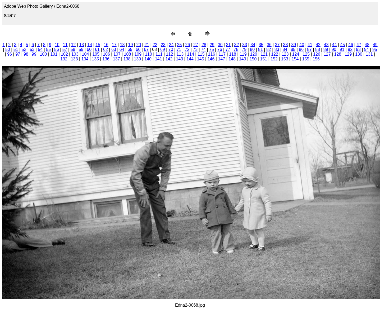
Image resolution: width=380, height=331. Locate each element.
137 (116, 59)
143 (179, 59)
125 (306, 54)
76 (219, 49)
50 (7, 49)
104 (85, 54)
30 (220, 44)
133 (74, 59)
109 (137, 54)
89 (325, 49)
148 (232, 59)
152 (274, 59)
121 (264, 54)
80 (252, 49)
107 (117, 54)
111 (159, 54)
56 (56, 49)
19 (130, 44)
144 (190, 59)
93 (358, 49)
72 (187, 49)
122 (274, 54)
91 (342, 49)
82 (268, 49)
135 (95, 59)
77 (228, 49)
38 (285, 44)
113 (180, 54)
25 (179, 44)
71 (179, 49)
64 (122, 49)
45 (342, 44)
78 (236, 49)
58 (73, 49)
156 (316, 59)
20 (138, 44)
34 (252, 44)
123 (285, 54)
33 (244, 44)
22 (155, 44)
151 (263, 59)
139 (137, 59)
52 (24, 49)
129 (348, 54)
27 (195, 44)
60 (89, 49)
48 (367, 44)
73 (195, 49)
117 (222, 54)
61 (97, 49)
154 (295, 59)
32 (236, 44)
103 (75, 54)
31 (228, 44)
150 (253, 59)
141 (158, 59)
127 (327, 54)
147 (221, 59)
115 (201, 54)
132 (63, 59)
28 (204, 44)
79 (244, 49)
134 (85, 59)
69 (162, 49)
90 (334, 49)
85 (293, 49)
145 (200, 59)
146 (211, 59)
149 (242, 59)
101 (53, 54)
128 (337, 54)
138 (127, 59)
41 (310, 44)
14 (89, 44)
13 (81, 44)
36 (269, 44)
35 (261, 44)
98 (26, 54)
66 (138, 49)
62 (105, 49)
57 (64, 49)
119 (243, 54)
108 (127, 54)
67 (146, 49)
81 (260, 49)
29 (212, 44)
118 (232, 54)
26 (187, 44)
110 (148, 54)
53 (32, 49)
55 (48, 49)
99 (34, 54)
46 (350, 44)
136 (105, 59)
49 (375, 44)
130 (358, 54)
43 (326, 44)
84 (285, 49)
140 (148, 59)
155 (305, 59)
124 (295, 54)
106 (106, 54)
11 (65, 44)
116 (211, 54)
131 (369, 54)
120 (253, 54)
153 (284, 59)
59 (81, 49)
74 (203, 49)
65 (130, 49)
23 (163, 44)
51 (15, 49)
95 (374, 49)
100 (43, 54)
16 (106, 44)
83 (276, 49)
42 (318, 44)
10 (57, 44)
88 (317, 49)
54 (40, 49)
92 (350, 49)
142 (169, 59)
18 (122, 44)
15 (97, 44)
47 (358, 44)
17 (114, 44)
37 (277, 44)
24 (171, 44)
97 (17, 54)
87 (309, 49)
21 (146, 44)
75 (211, 49)
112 (169, 54)
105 (95, 54)
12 (73, 44)
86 (301, 49)
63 (113, 49)
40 (301, 44)
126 (316, 54)
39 (293, 44)
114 (190, 54)
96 (9, 54)
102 (64, 54)
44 (334, 44)
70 (170, 49)
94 (366, 49)
